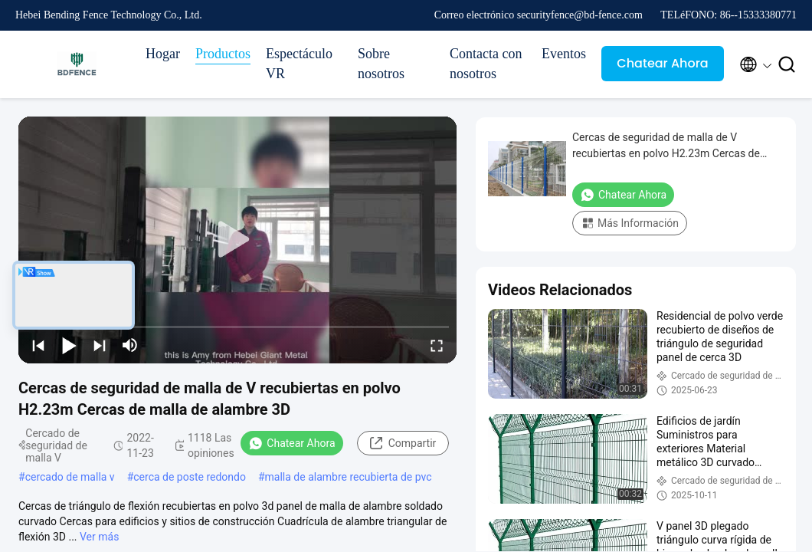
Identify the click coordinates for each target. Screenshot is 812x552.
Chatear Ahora (662, 63)
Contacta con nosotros (486, 63)
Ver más (99, 537)
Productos (222, 53)
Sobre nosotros (381, 63)
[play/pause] (69, 345)
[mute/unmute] (130, 345)
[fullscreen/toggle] (436, 345)
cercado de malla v (70, 477)
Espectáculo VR (299, 63)
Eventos (564, 53)
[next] (99, 345)
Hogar (163, 53)
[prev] (38, 345)
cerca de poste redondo (189, 477)
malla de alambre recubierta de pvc (348, 477)
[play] (237, 240)
